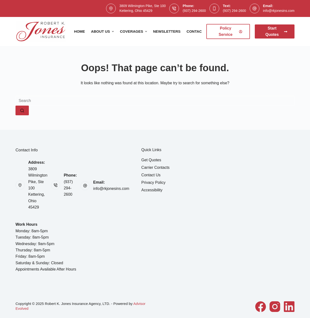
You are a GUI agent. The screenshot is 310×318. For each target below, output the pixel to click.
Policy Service (230, 31)
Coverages (134, 31)
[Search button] (22, 110)
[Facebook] (260, 306)
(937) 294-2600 (194, 11)
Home (79, 31)
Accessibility (152, 190)
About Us (103, 31)
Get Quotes (151, 160)
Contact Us (198, 31)
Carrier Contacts (155, 167)
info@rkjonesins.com (278, 11)
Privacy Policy (153, 182)
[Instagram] (275, 306)
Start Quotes (276, 31)
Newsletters (166, 31)
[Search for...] (155, 101)
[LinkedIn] (289, 306)
